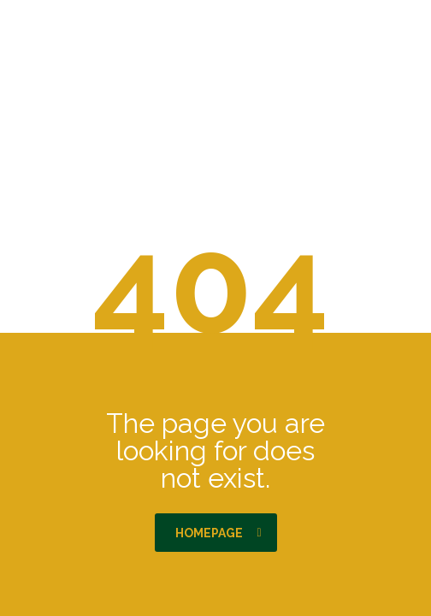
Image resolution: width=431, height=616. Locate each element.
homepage (218, 533)
